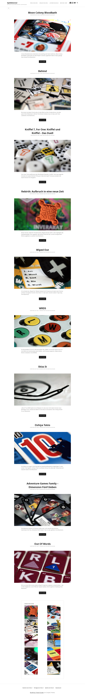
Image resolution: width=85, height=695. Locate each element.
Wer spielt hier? (63, 2)
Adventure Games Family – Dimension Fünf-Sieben (42, 510)
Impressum (58, 688)
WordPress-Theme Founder (37, 692)
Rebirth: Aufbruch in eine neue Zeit (42, 191)
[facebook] (70, 3)
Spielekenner (12, 3)
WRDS (42, 308)
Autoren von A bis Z (54, 2)
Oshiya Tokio (42, 425)
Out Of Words (42, 543)
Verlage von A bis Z (44, 2)
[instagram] (72, 3)
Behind (42, 71)
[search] (77, 3)
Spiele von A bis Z (34, 2)
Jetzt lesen (43, 62)
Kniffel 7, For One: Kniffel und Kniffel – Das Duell (42, 156)
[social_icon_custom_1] (75, 2)
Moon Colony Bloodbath (42, 12)
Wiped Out (42, 249)
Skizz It (42, 366)
